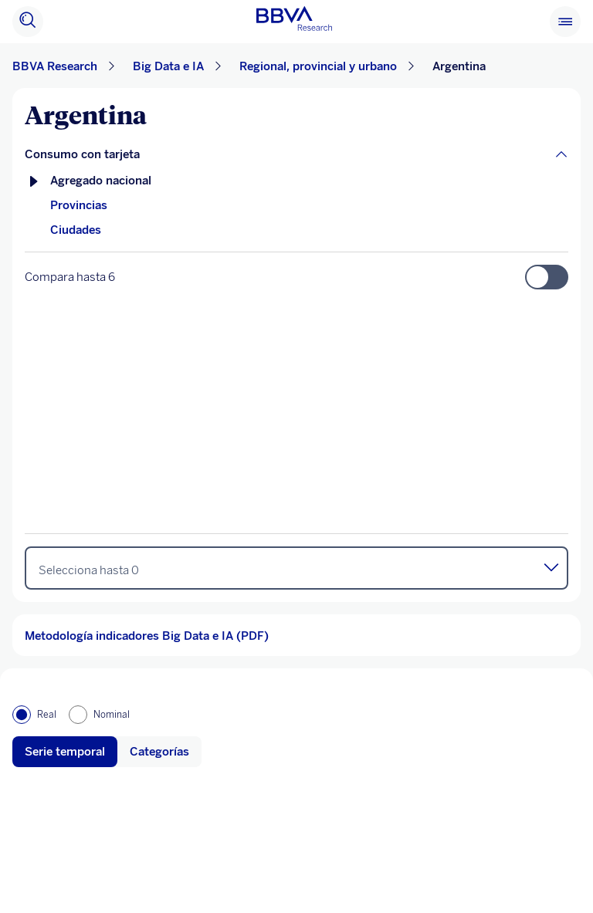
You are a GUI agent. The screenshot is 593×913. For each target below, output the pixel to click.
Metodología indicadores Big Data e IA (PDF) (147, 636)
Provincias (78, 205)
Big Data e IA (168, 66)
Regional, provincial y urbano (318, 66)
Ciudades (75, 230)
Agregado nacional (100, 181)
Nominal (111, 714)
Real (46, 714)
